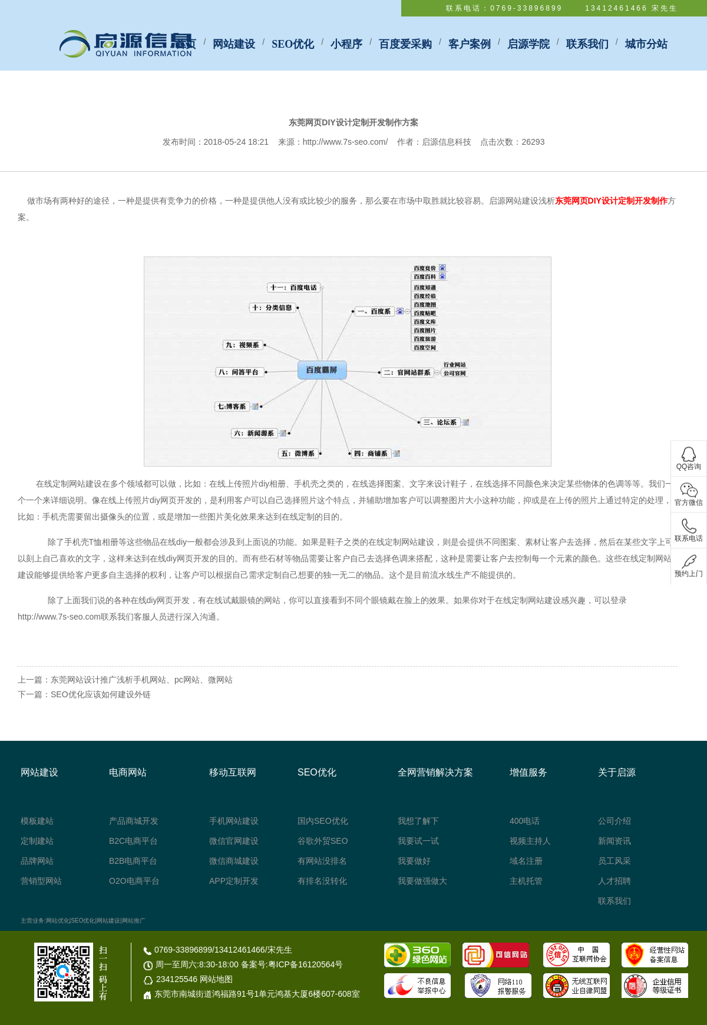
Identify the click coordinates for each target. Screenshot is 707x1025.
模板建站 (37, 821)
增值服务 (528, 772)
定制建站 (37, 841)
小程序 (346, 44)
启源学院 (528, 44)
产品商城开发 (133, 821)
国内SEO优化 (323, 821)
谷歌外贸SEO (323, 841)
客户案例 (469, 44)
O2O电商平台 (134, 881)
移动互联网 (232, 772)
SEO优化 (293, 44)
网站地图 (216, 979)
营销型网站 (41, 881)
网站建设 (234, 44)
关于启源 (617, 772)
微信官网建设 (234, 841)
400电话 (525, 821)
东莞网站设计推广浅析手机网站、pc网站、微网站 (142, 679)
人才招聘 (614, 881)
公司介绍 (614, 821)
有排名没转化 (322, 881)
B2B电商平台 (133, 861)
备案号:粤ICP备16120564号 (292, 964)
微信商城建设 (234, 861)
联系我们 (587, 44)
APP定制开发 (234, 881)
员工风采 (614, 861)
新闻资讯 (614, 841)
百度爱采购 (405, 44)
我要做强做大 (422, 881)
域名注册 (526, 861)
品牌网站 (37, 861)
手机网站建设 (234, 821)
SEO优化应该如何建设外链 (101, 694)
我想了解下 (418, 821)
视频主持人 (530, 841)
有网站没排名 (322, 861)
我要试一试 (418, 841)
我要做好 (414, 861)
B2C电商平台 (133, 841)
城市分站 (646, 44)
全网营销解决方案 (435, 772)
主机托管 (526, 881)
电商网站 (128, 772)
